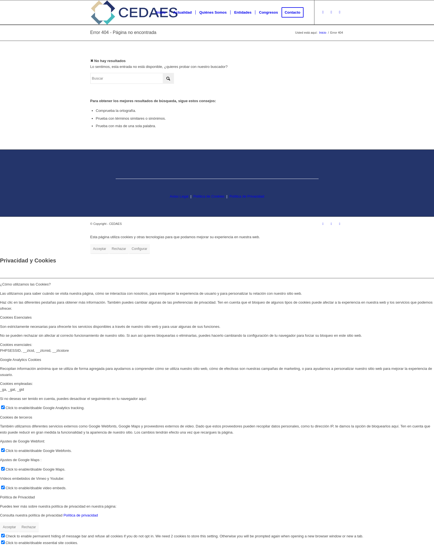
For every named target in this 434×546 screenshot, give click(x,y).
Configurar (139, 249)
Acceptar (99, 249)
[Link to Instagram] (323, 12)
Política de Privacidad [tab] (17, 497)
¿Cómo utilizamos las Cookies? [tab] (25, 284)
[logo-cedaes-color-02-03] (134, 12)
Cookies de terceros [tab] (16, 417)
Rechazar (119, 249)
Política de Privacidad (246, 196)
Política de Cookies (208, 196)
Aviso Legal (179, 196)
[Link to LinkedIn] (340, 12)
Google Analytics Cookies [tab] (20, 360)
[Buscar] (132, 78)
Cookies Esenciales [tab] (15, 317)
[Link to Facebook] (331, 12)
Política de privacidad (81, 515)
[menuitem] (160, 12)
